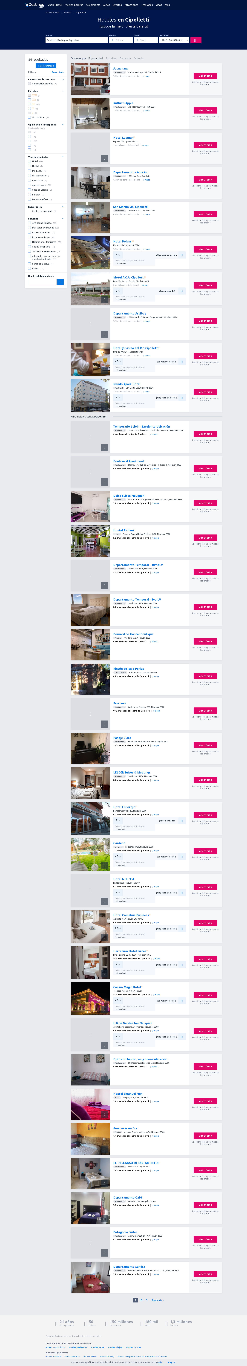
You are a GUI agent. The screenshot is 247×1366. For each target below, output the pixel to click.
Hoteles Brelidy (107, 1356)
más (160, 1362)
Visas (159, 5)
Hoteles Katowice (53, 1356)
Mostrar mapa (46, 65)
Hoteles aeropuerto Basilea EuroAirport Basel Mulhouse (143, 1356)
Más (167, 5)
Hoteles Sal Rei (97, 1347)
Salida (136, 35)
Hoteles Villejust (115, 1347)
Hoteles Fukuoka (133, 1347)
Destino (49, 35)
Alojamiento (93, 5)
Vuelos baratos (74, 5)
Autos (106, 5)
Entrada (112, 35)
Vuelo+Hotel (55, 5)
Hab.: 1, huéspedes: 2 (171, 39)
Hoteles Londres (72, 1356)
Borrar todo (58, 72)
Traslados (147, 5)
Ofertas (117, 5)
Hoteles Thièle (89, 1356)
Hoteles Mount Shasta (55, 1347)
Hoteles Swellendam (78, 1347)
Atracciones (131, 5)
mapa (147, 76)
